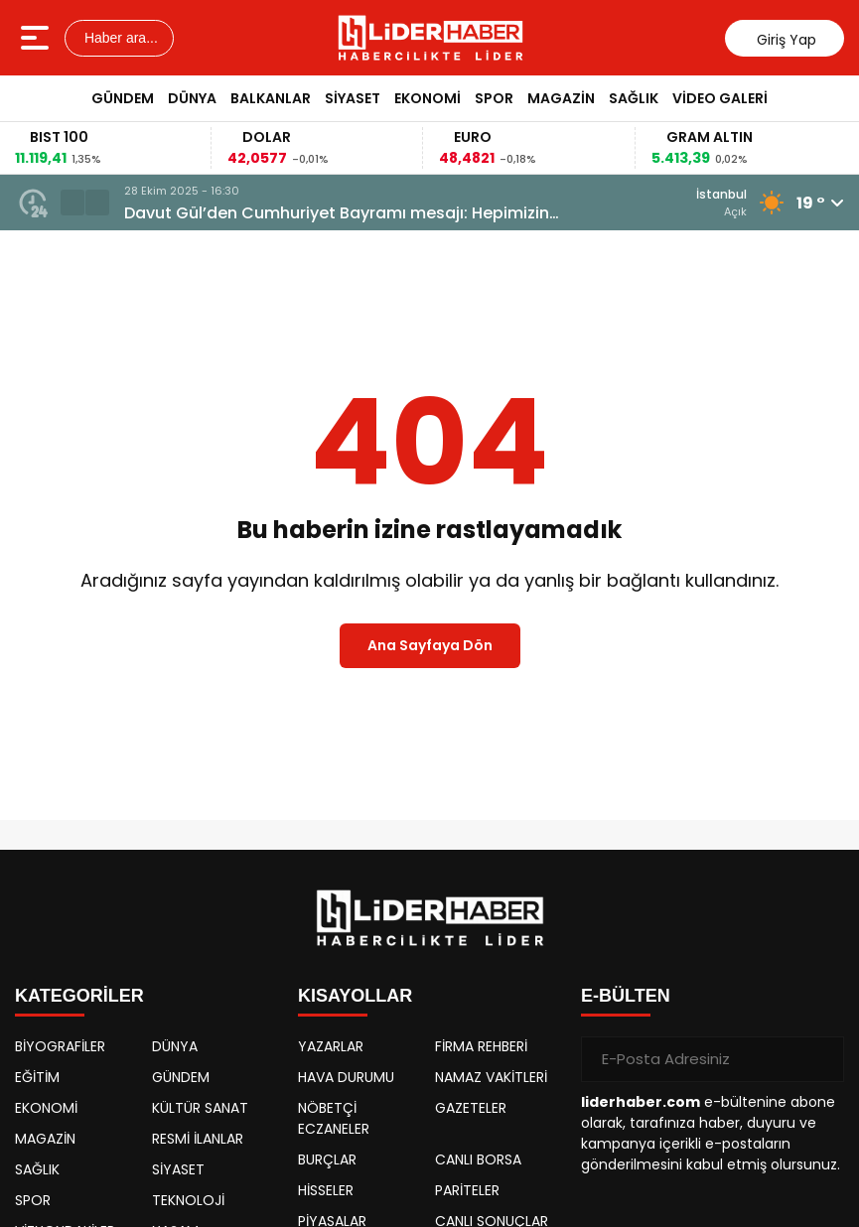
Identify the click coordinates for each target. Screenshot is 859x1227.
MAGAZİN (561, 98)
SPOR (494, 98)
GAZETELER (470, 1108)
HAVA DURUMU (346, 1077)
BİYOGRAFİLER (60, 1046)
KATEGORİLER (79, 996)
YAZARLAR (330, 1046)
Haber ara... (119, 38)
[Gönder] (821, 1059)
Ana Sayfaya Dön (430, 645)
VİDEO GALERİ (720, 98)
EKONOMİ (427, 98)
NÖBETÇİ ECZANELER (333, 1118)
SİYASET (352, 98)
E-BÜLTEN (625, 996)
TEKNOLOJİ (188, 1200)
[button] (72, 202)
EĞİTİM (37, 1077)
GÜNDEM (122, 98)
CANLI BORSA (478, 1159)
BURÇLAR (327, 1159)
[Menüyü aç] (37, 38)
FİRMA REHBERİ (481, 1046)
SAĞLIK (633, 98)
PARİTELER (467, 1190)
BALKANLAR (270, 98)
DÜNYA (192, 98)
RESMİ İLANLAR (197, 1139)
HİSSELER (326, 1190)
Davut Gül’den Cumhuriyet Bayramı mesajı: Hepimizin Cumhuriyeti (336, 213)
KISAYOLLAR (355, 996)
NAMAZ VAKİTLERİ (491, 1077)
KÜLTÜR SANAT (200, 1108)
